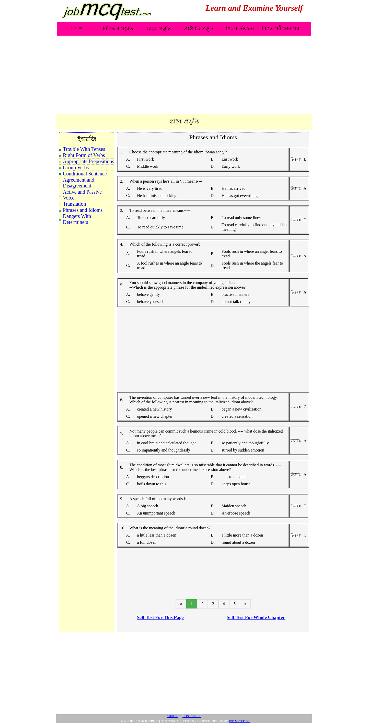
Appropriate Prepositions (88, 161)
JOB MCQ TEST (239, 721)
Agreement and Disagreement (78, 182)
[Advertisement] (184, 75)
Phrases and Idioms (83, 210)
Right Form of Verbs (84, 155)
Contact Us (191, 716)
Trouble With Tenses (84, 149)
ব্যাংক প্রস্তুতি (158, 28)
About (172, 716)
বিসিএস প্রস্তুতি (118, 28)
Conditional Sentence (85, 173)
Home (77, 27)
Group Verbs (76, 167)
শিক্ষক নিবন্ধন (240, 28)
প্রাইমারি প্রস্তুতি (199, 28)
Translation (74, 204)
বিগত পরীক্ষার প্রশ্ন (281, 28)
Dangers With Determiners (77, 219)
